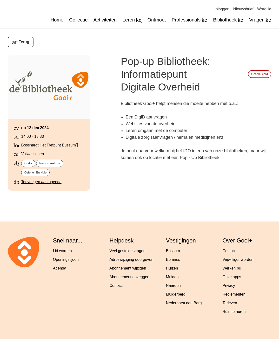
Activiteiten (105, 19)
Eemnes (173, 259)
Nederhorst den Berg (184, 303)
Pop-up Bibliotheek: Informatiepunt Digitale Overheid (165, 74)
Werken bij (231, 268)
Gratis (28, 163)
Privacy (228, 286)
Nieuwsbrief (243, 9)
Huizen (172, 268)
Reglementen (233, 294)
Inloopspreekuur (49, 163)
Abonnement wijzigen (127, 268)
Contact (116, 286)
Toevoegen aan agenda (41, 182)
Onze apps (231, 277)
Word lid (264, 9)
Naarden (173, 286)
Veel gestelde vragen (127, 251)
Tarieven (229, 303)
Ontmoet (156, 19)
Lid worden (62, 251)
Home (57, 19)
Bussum (173, 251)
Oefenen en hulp (35, 172)
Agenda (59, 268)
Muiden (172, 277)
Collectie (78, 19)
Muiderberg (176, 294)
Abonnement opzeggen (129, 277)
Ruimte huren (234, 312)
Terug (24, 42)
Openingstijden (66, 259)
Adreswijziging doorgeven (131, 259)
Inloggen (222, 9)
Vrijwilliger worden (237, 259)
